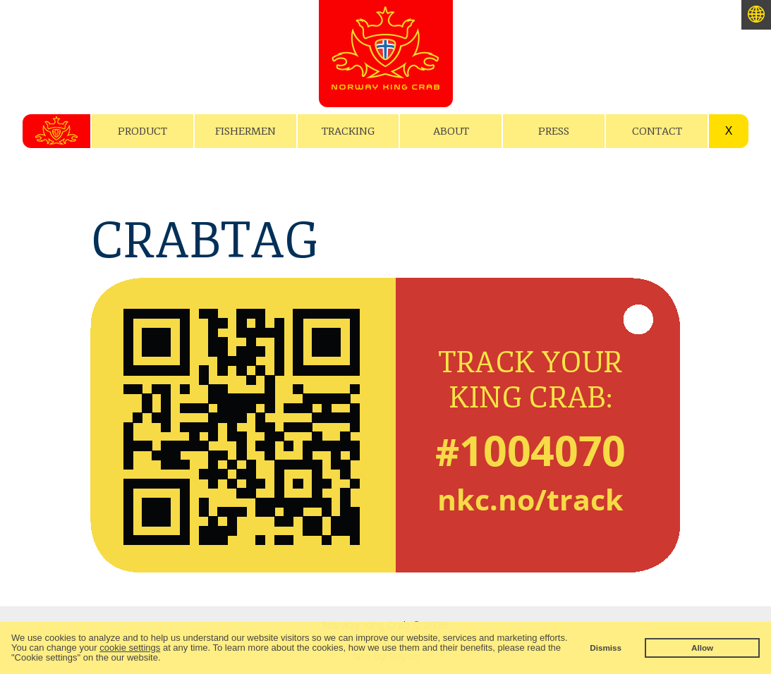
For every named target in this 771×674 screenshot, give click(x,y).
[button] (164, 659)
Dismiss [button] (605, 647)
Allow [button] (702, 647)
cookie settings (129, 647)
